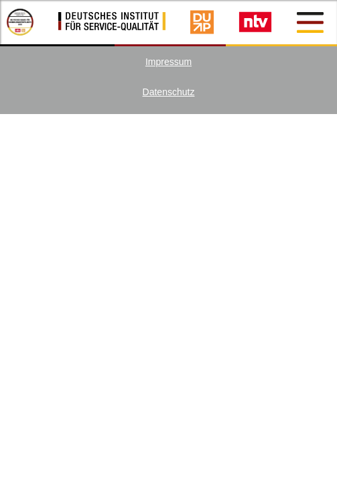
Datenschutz (169, 92)
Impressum (168, 61)
